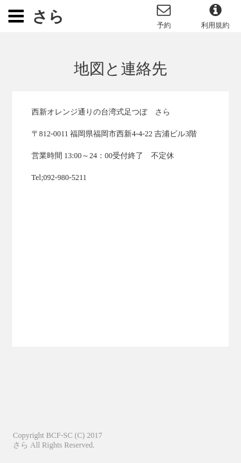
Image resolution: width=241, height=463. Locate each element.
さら (48, 16)
